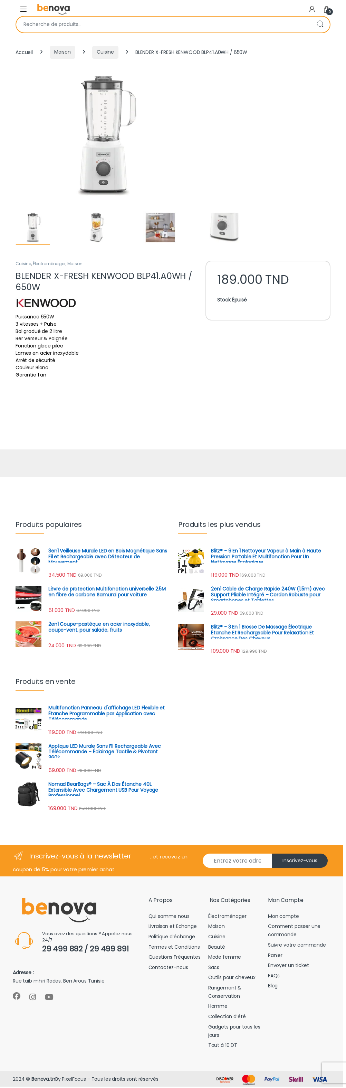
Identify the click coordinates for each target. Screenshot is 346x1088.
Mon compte (283, 917)
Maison (62, 51)
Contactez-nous (168, 968)
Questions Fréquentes (174, 958)
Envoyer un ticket (288, 966)
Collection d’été (227, 1017)
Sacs (213, 968)
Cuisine (105, 51)
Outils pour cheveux (232, 978)
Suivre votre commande (297, 946)
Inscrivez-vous (299, 861)
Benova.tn (43, 1080)
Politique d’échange (171, 937)
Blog (273, 987)
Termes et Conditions (174, 948)
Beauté (216, 948)
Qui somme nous (169, 917)
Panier (275, 956)
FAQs (274, 976)
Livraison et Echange (172, 927)
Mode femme (224, 958)
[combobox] (163, 24)
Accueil (24, 51)
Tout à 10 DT (222, 1046)
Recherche (320, 24)
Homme (218, 1007)
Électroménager (49, 265)
